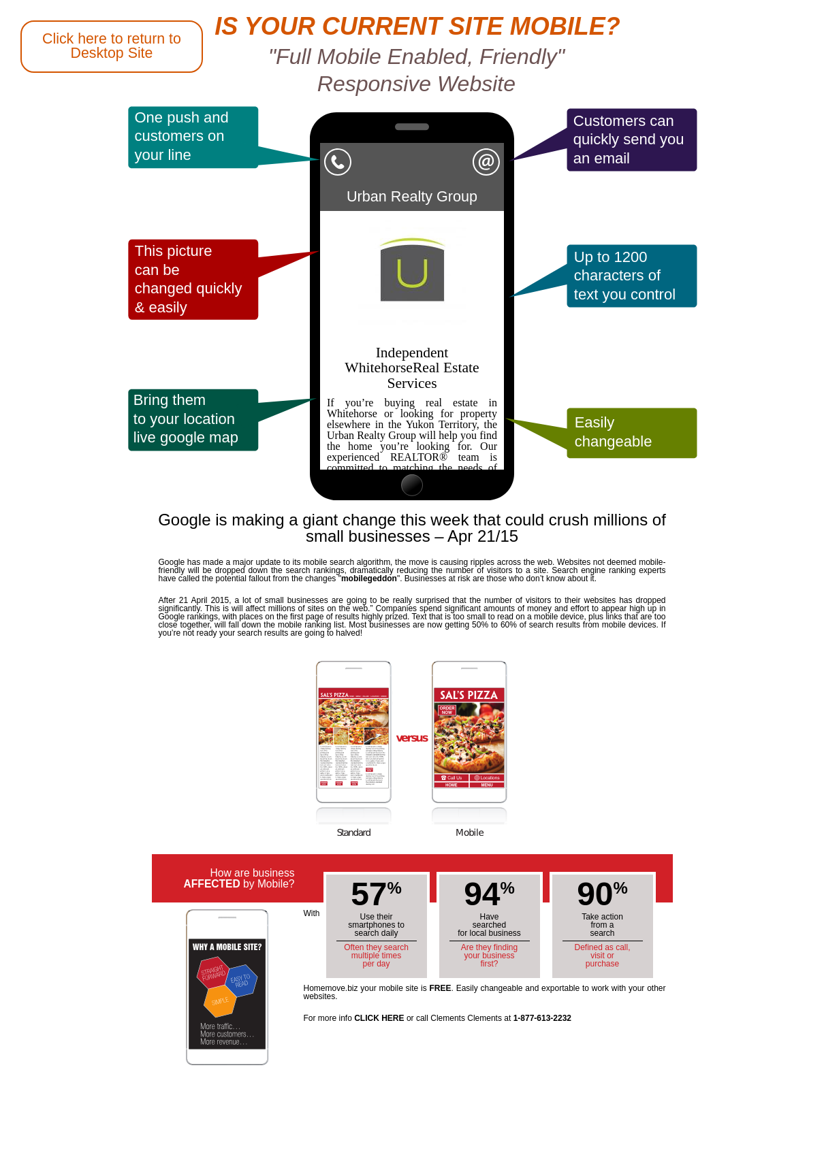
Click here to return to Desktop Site (111, 46)
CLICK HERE (379, 1018)
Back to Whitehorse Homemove (57, 473)
